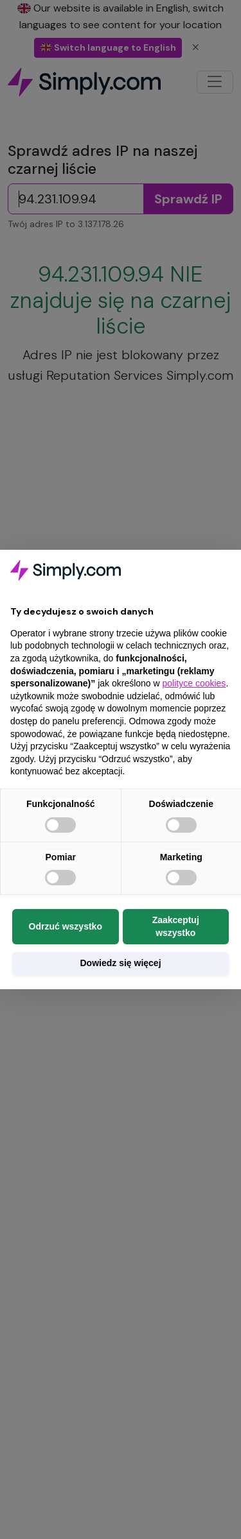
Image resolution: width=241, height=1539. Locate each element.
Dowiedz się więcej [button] (120, 963)
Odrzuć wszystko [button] (65, 926)
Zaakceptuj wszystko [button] (175, 926)
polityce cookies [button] (194, 683)
